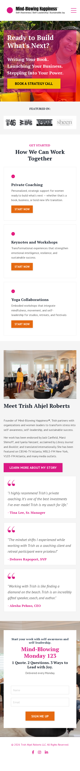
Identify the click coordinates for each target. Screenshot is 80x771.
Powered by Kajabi (40, 761)
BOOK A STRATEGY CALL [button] (34, 83)
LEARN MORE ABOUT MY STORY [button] (33, 467)
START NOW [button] (22, 209)
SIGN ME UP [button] (40, 716)
